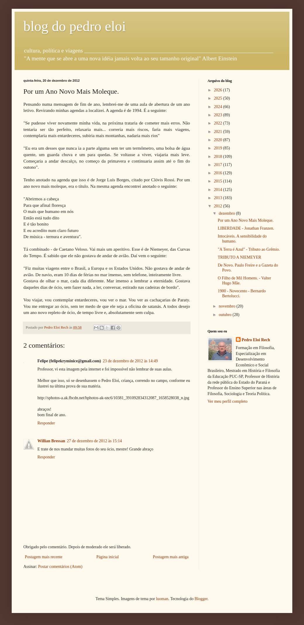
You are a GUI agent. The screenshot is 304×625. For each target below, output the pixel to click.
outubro (225, 314)
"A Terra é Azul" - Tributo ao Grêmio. (249, 249)
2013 (218, 198)
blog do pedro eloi (74, 26)
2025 (218, 98)
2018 (218, 156)
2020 (218, 140)
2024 (218, 107)
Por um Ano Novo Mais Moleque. (246, 220)
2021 (218, 131)
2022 (218, 123)
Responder (46, 423)
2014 (218, 189)
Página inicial (107, 557)
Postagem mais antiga (171, 557)
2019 (218, 148)
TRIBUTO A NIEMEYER (239, 257)
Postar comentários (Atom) (60, 566)
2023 (218, 115)
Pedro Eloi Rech (256, 340)
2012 (218, 206)
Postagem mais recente (43, 557)
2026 (218, 90)
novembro (227, 306)
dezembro (227, 213)
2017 (218, 165)
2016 (218, 173)
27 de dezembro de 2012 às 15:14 (94, 441)
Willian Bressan (51, 441)
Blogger (200, 599)
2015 (218, 181)
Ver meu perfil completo (227, 401)
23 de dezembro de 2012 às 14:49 (130, 361)
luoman (162, 599)
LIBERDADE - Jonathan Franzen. (246, 228)
